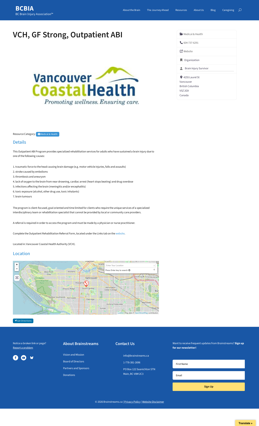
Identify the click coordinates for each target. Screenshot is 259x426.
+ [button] (17, 265)
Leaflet (120, 313)
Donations (69, 375)
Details (19, 142)
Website (188, 51)
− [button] (17, 269)
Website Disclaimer (153, 402)
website (120, 234)
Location (21, 253)
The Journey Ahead (158, 10)
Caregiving (228, 10)
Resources (181, 10)
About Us (199, 10)
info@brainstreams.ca (136, 356)
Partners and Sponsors (76, 368)
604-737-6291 (191, 43)
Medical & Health (47, 134)
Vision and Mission (73, 355)
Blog (213, 10)
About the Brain (131, 10)
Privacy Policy (132, 402)
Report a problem (23, 348)
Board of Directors (73, 362)
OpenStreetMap (141, 313)
